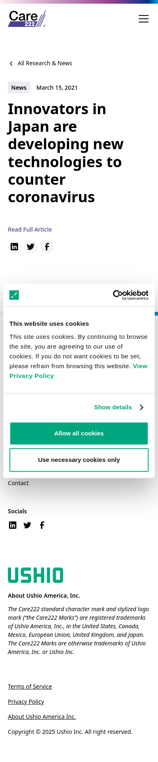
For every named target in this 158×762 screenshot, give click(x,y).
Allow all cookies (79, 433)
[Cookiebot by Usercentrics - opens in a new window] (113, 295)
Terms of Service (30, 686)
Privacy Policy (26, 701)
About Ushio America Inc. (42, 716)
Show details (113, 407)
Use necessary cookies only (79, 459)
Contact (18, 483)
